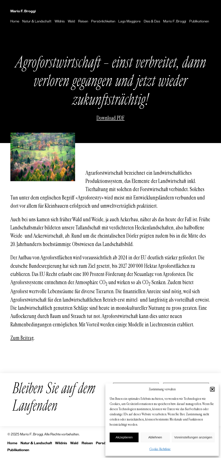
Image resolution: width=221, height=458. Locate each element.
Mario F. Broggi (23, 11)
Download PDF (110, 118)
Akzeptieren (124, 437)
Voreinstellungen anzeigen (193, 437)
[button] (212, 389)
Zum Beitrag (22, 338)
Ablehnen (155, 437)
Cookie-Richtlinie (160, 449)
